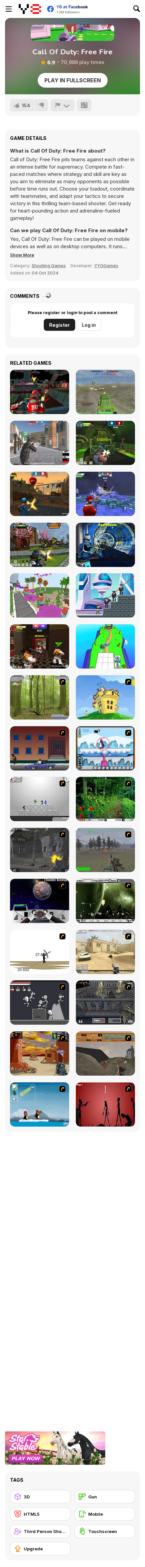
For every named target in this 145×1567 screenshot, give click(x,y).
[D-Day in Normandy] (105, 1053)
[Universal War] (39, 901)
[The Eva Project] (105, 901)
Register (59, 325)
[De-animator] (105, 1104)
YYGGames (106, 265)
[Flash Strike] (105, 952)
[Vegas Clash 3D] (39, 646)
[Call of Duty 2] (39, 850)
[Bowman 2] (39, 952)
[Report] (62, 105)
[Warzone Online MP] (105, 392)
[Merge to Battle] (105, 646)
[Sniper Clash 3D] (39, 494)
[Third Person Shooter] (40, 1531)
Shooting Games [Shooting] (49, 265)
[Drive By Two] (39, 748)
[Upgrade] (40, 1548)
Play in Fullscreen (72, 80)
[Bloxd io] (39, 595)
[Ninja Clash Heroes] (39, 545)
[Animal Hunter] (39, 697)
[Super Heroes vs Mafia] (105, 595)
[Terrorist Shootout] (39, 1053)
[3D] (40, 1496)
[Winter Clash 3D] (105, 494)
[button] (22, 255)
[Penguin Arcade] (105, 748)
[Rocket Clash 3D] (105, 443)
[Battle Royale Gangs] (39, 443)
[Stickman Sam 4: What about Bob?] (39, 799)
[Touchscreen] (105, 1531)
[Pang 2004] (105, 799)
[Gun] (105, 1496)
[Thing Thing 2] (39, 1002)
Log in (89, 325)
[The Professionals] (105, 1002)
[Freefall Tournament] (39, 392)
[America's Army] (105, 850)
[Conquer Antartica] (39, 1104)
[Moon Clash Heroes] (105, 545)
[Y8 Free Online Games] (30, 9)
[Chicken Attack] (105, 697)
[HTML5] (40, 1514)
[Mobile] (105, 1514)
